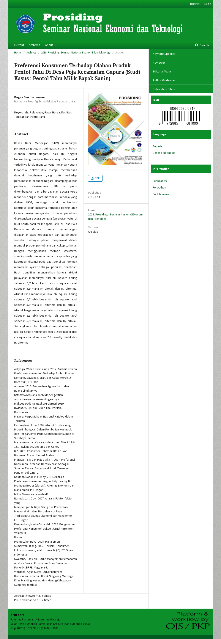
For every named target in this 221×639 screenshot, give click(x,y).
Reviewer (159, 62)
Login (207, 4)
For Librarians (161, 194)
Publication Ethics (164, 89)
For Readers (160, 181)
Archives (34, 45)
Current (19, 45)
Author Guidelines (164, 80)
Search (204, 45)
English (157, 146)
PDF (96, 178)
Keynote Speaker (164, 54)
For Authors (159, 187)
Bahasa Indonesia (164, 153)
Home (17, 52)
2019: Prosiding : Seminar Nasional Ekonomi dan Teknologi (75, 52)
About (49, 45)
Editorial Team (162, 71)
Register (194, 4)
